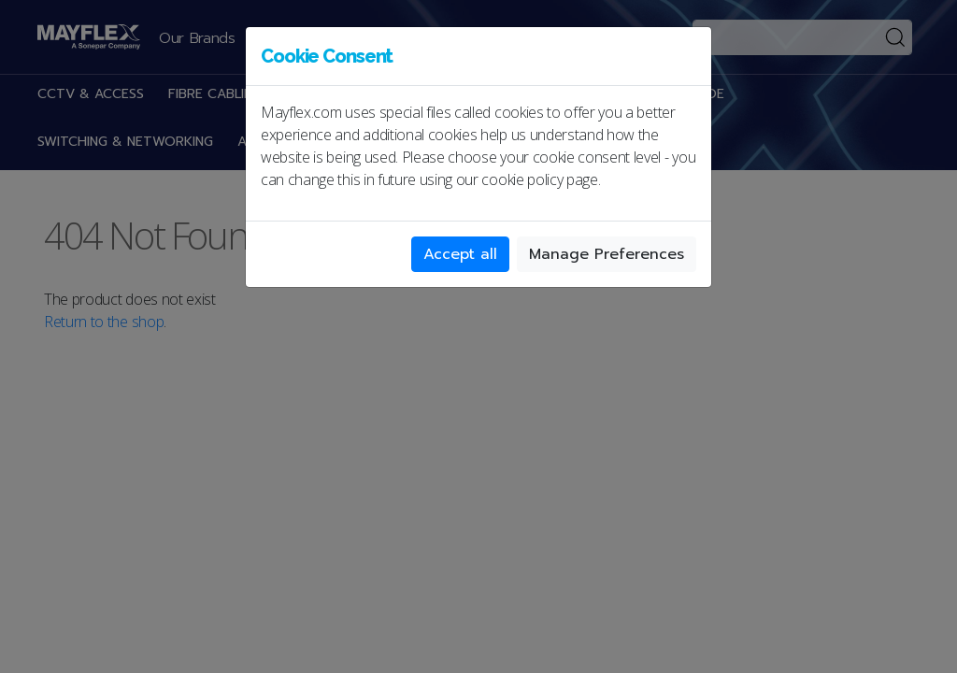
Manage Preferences (606, 254)
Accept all (460, 254)
